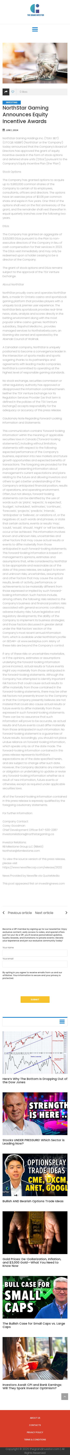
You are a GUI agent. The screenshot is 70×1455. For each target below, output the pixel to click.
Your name (35, 951)
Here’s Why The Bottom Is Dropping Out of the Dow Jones (35, 1080)
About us (35, 1417)
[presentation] (28, 989)
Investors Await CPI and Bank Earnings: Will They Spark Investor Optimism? (32, 1386)
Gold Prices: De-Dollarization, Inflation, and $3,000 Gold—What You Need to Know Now (32, 1262)
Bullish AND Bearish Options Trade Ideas (33, 1201)
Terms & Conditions (35, 1439)
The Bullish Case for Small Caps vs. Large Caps (34, 1325)
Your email (35, 962)
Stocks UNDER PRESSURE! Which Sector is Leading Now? (34, 1142)
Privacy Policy (35, 1432)
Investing (11, 102)
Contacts (35, 1425)
